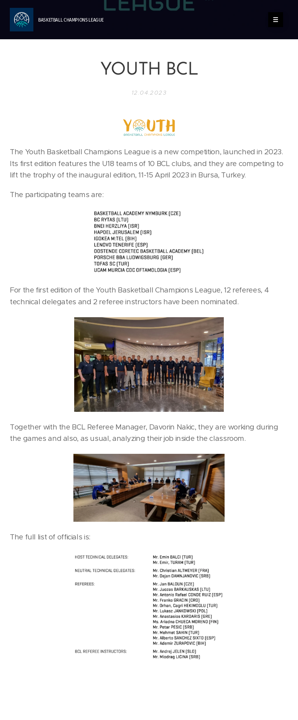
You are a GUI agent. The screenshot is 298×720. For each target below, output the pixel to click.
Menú (273, 19)
